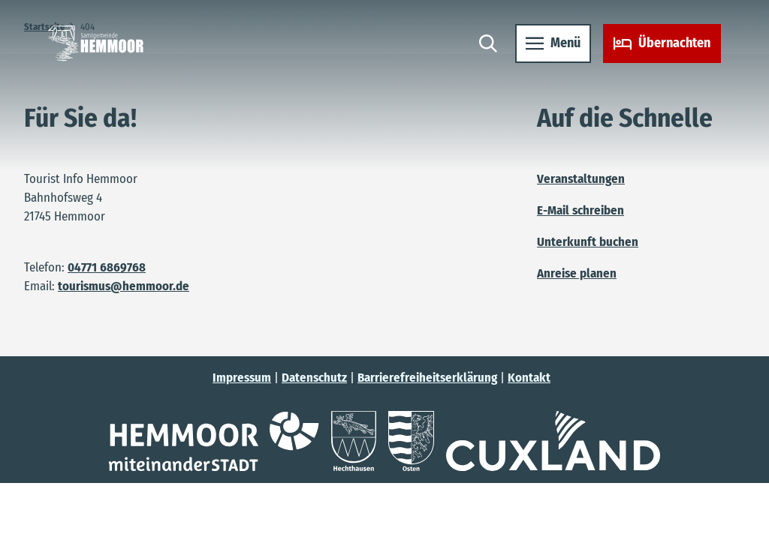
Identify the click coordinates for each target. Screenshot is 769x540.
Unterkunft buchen (587, 241)
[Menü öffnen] (553, 43)
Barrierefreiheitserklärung (427, 377)
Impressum (242, 377)
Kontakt (529, 377)
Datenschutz (314, 377)
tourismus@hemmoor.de (123, 285)
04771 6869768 (107, 267)
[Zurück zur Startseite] (95, 44)
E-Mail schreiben (580, 210)
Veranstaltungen (581, 178)
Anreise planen (577, 273)
